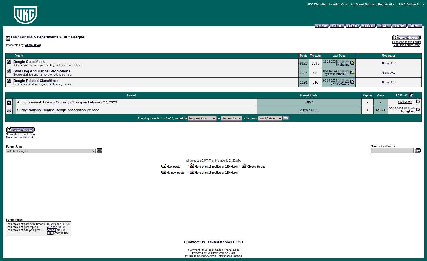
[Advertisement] (213, 50)
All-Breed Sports (362, 4)
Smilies (51, 230)
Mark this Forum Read (406, 45)
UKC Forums (22, 37)
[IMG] (50, 233)
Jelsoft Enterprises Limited (224, 255)
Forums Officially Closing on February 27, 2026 (80, 102)
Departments (47, 37)
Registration (386, 4)
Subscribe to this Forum (406, 42)
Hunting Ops (338, 4)
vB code (52, 227)
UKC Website (316, 4)
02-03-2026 (405, 102)
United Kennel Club (224, 242)
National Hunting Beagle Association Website (64, 110)
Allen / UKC (32, 45)
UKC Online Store (411, 4)
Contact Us (195, 242)
